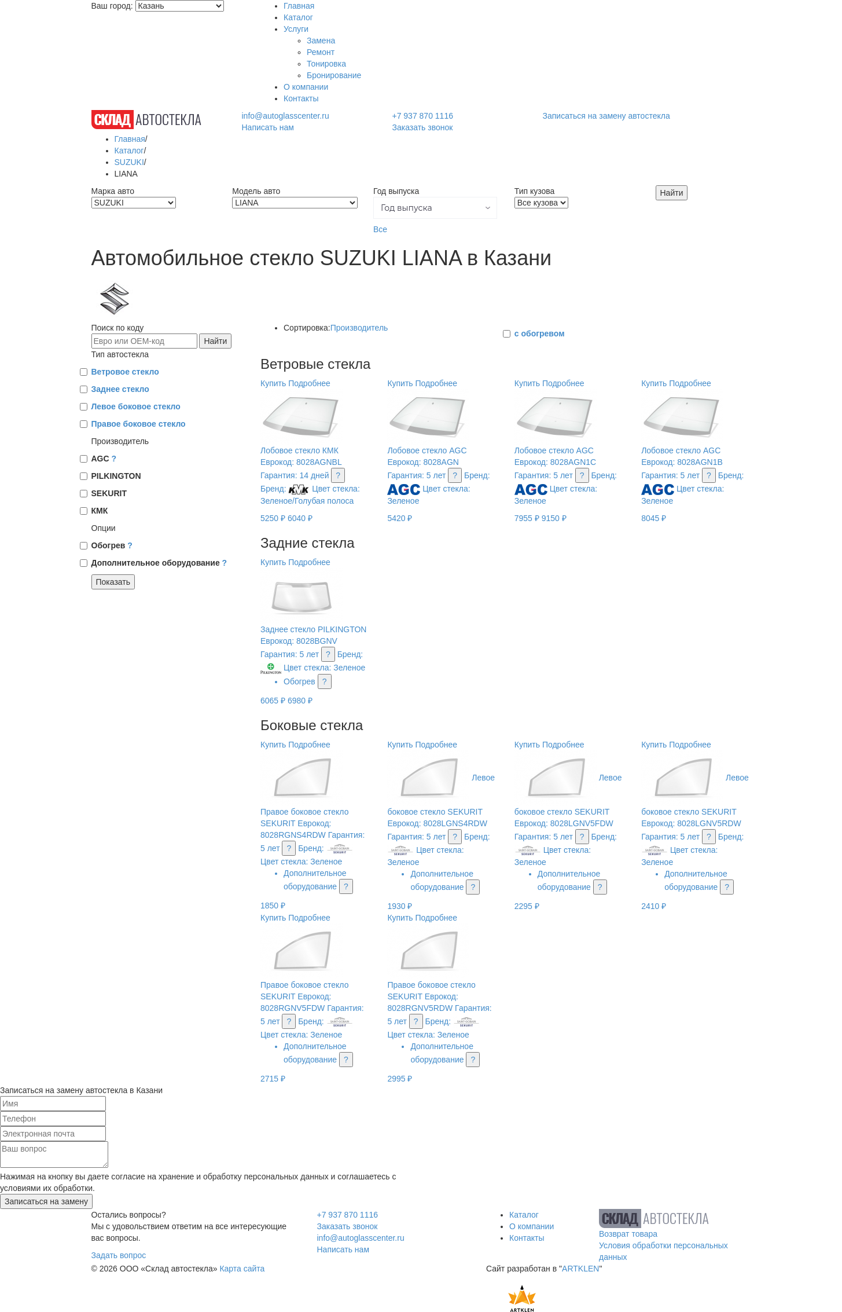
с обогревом (539, 333)
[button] (435, 208)
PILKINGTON (116, 476)
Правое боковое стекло (138, 423)
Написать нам (267, 127)
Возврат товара (628, 1233)
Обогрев (112, 545)
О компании (306, 86)
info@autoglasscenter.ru (285, 115)
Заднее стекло (120, 389)
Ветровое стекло (125, 371)
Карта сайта (241, 1268)
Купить (273, 383)
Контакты (301, 98)
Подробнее (309, 383)
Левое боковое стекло (136, 406)
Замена (321, 40)
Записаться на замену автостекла (606, 115)
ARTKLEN (580, 1268)
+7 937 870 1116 (422, 115)
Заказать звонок (422, 127)
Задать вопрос (118, 1255)
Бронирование (334, 75)
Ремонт (320, 52)
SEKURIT (109, 493)
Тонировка (326, 63)
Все (380, 229)
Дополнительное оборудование (159, 562)
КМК (99, 510)
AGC (104, 458)
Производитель (359, 327)
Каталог (298, 17)
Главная (299, 5)
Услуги (296, 29)
